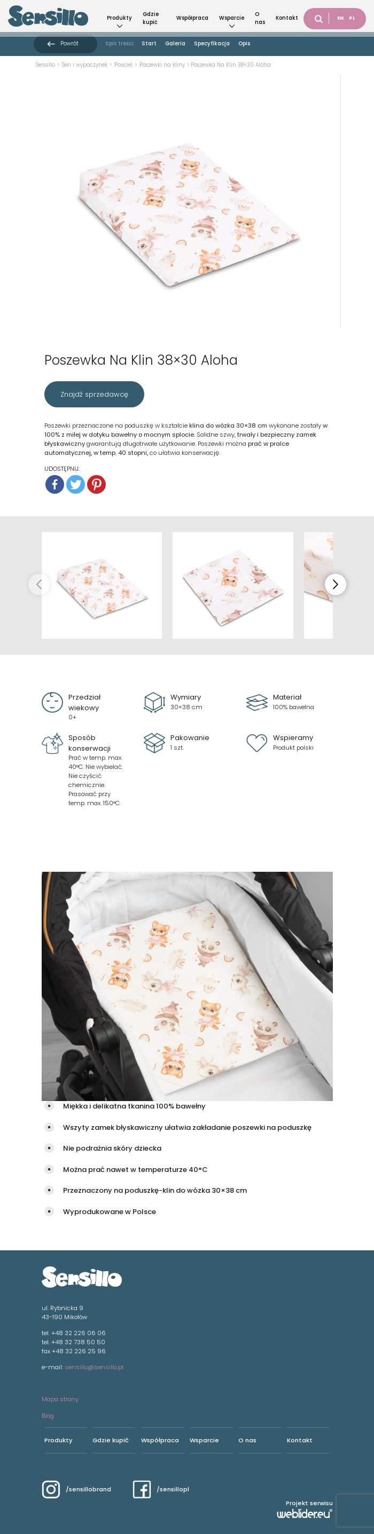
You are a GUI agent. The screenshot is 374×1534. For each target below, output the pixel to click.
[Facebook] (54, 484)
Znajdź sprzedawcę (94, 394)
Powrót (69, 43)
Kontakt (287, 17)
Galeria (175, 43)
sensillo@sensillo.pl (94, 1367)
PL (352, 18)
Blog (48, 1415)
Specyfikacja (212, 43)
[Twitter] (75, 484)
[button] (335, 584)
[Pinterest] (96, 484)
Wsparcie (231, 17)
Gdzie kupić (151, 18)
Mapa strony (60, 1399)
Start (149, 43)
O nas (260, 18)
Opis (244, 43)
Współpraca (192, 17)
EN (340, 18)
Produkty (119, 17)
